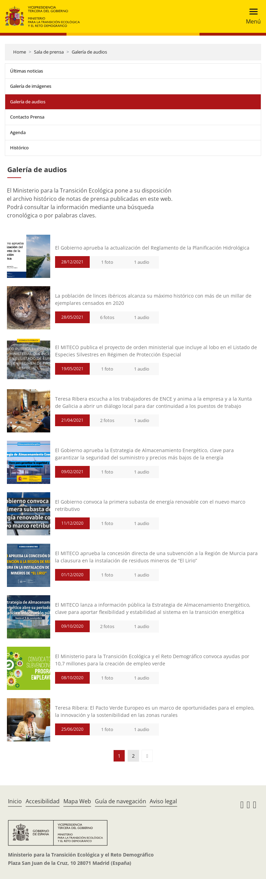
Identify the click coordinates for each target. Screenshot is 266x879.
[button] (147, 756)
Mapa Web (77, 801)
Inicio (15, 801)
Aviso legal (163, 801)
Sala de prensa (49, 52)
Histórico (19, 147)
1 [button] (119, 755)
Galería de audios (89, 52)
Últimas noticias (26, 71)
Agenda (18, 132)
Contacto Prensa (27, 117)
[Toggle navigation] (251, 16)
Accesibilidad (43, 801)
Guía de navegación (120, 801)
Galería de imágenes (30, 86)
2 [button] (133, 755)
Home (19, 52)
